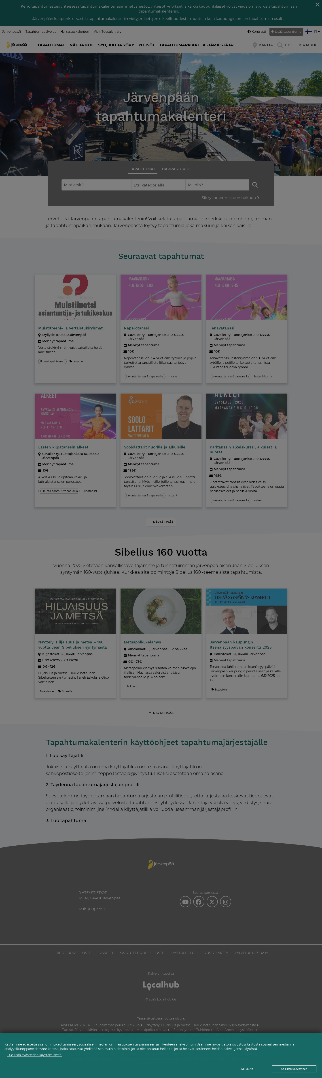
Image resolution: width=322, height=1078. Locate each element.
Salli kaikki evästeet (294, 1069)
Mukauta (247, 1069)
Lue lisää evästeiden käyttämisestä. (34, 1055)
